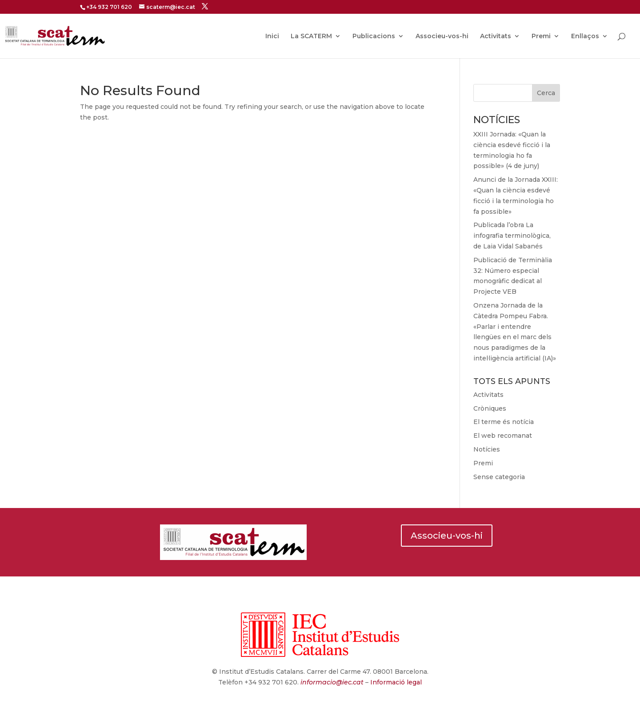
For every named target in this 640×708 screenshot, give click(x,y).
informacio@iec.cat (332, 682)
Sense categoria (499, 477)
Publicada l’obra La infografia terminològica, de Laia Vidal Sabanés (512, 235)
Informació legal (395, 682)
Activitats (495, 36)
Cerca (546, 93)
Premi (541, 36)
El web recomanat (502, 436)
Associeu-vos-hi (442, 36)
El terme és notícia (503, 422)
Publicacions (373, 36)
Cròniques (489, 408)
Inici (272, 36)
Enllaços (585, 36)
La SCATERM (311, 36)
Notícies (486, 449)
